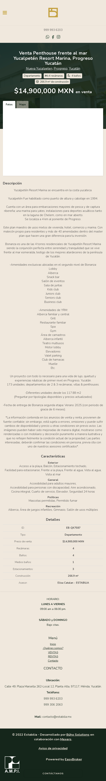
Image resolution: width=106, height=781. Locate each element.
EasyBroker (73, 759)
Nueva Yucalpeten (39, 68)
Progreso (61, 68)
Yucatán (74, 68)
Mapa (22, 104)
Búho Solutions (77, 734)
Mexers (65, 739)
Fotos (9, 104)
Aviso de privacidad (53, 748)
